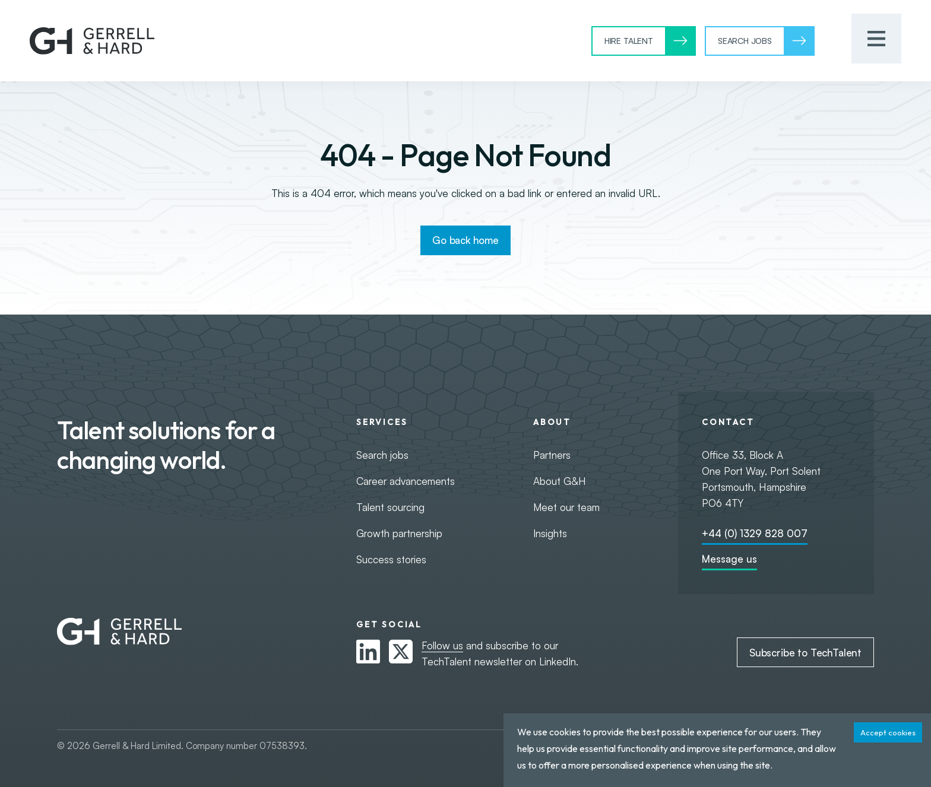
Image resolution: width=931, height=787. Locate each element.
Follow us (442, 645)
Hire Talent (628, 41)
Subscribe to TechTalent (805, 652)
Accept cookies (888, 732)
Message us (729, 559)
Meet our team (566, 507)
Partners (552, 455)
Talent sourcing (390, 507)
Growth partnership (399, 533)
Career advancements (405, 481)
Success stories (391, 559)
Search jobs (382, 455)
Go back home (465, 240)
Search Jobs (745, 41)
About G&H (559, 481)
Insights (550, 533)
